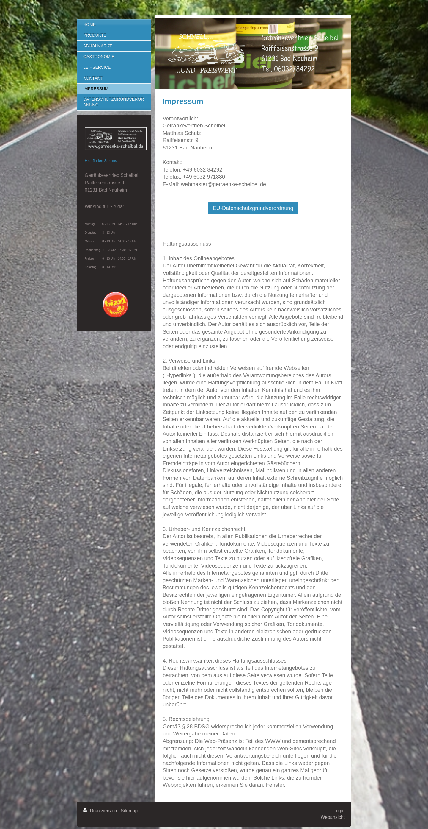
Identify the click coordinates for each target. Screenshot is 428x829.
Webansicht (333, 817)
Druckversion (100, 810)
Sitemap (129, 810)
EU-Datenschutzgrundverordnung (253, 208)
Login (339, 810)
